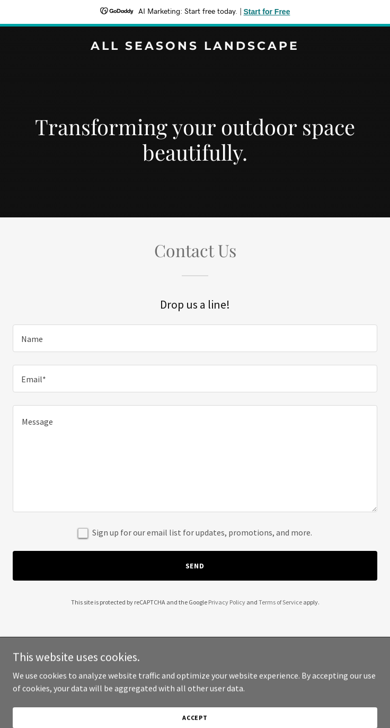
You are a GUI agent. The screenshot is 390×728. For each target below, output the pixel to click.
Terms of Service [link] (280, 602)
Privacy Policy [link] (226, 602)
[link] (195, 46)
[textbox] (195, 338)
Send (195, 566)
